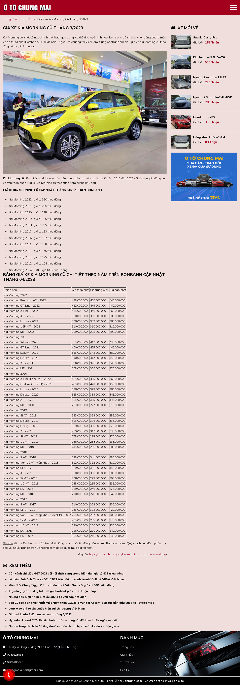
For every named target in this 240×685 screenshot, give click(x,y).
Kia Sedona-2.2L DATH (209, 57)
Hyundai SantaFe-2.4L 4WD (212, 97)
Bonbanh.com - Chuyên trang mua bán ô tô (153, 681)
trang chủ (10, 19)
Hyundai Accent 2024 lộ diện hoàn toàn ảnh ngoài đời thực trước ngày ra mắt (63, 620)
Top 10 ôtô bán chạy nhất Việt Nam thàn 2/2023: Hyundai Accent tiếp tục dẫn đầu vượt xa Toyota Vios (81, 602)
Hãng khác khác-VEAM (209, 137)
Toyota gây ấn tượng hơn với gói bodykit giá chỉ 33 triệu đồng (52, 591)
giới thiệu (126, 654)
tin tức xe (28, 19)
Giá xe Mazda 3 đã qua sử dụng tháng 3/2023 (40, 614)
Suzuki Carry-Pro (205, 37)
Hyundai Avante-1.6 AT (209, 77)
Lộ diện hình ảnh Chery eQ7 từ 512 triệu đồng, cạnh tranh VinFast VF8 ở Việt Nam (66, 579)
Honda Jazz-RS (204, 117)
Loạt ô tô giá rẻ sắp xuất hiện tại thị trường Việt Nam (47, 608)
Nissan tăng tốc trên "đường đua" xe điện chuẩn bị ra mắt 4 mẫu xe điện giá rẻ (64, 626)
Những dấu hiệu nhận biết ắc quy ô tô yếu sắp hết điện (47, 597)
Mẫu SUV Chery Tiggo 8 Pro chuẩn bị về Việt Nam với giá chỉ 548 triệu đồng (61, 585)
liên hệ (125, 670)
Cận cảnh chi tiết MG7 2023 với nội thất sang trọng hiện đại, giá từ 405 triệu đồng (66, 573)
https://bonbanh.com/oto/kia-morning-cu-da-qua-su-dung (127, 554)
